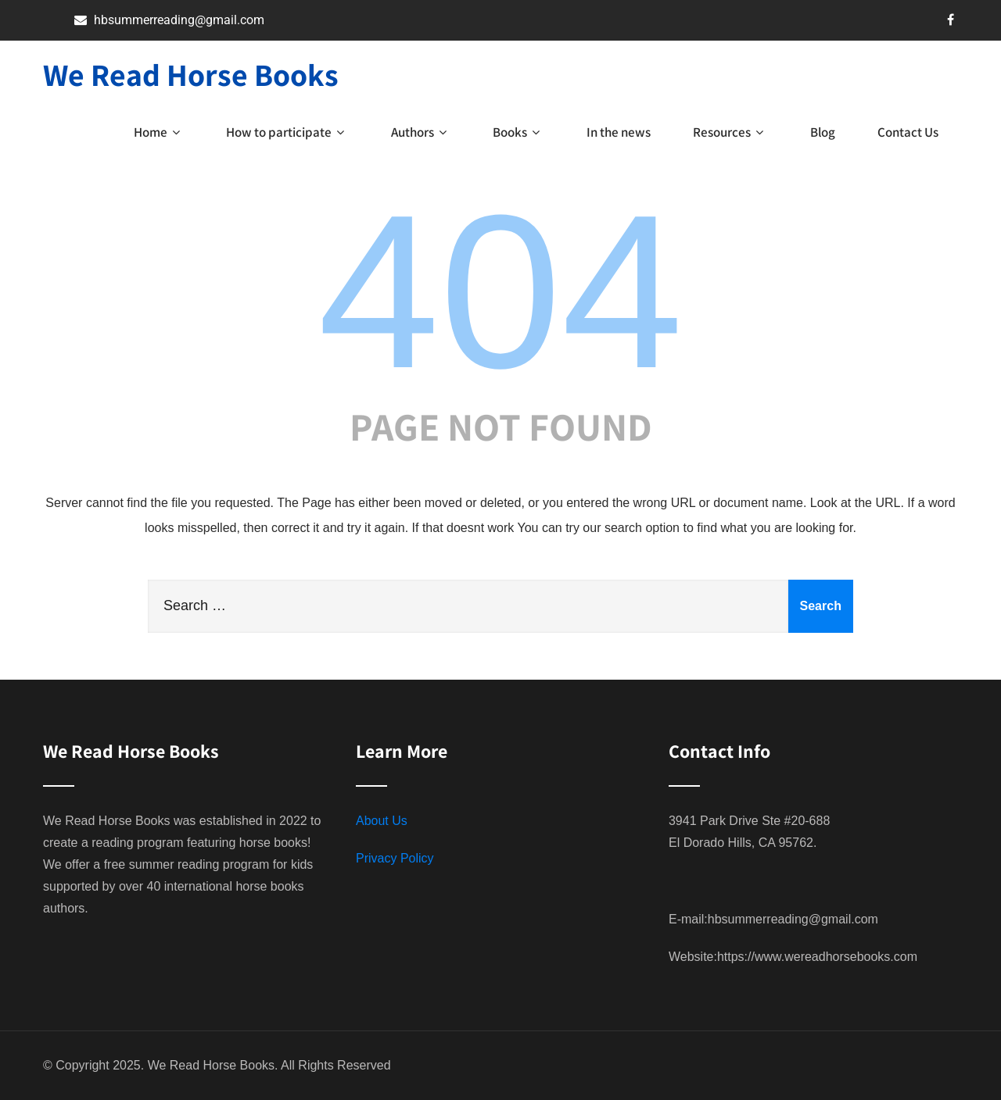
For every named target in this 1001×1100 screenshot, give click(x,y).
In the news (619, 132)
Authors (420, 132)
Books (518, 132)
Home (159, 132)
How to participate (287, 132)
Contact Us (907, 132)
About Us (381, 820)
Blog (822, 132)
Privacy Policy (395, 858)
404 (500, 291)
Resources (730, 132)
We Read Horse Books (191, 74)
